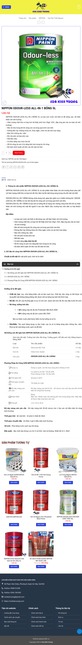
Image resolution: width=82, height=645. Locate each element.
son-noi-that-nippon (33, 162)
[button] (6, 7)
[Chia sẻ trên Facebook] (7, 167)
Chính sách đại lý (37, 613)
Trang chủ (22, 18)
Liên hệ (60, 626)
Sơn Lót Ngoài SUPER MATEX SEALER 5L (14, 476)
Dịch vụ (60, 617)
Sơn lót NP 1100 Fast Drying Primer (41, 476)
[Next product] (39, 22)
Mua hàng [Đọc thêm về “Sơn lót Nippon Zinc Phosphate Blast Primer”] (41, 524)
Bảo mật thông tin (10, 622)
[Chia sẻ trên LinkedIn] (23, 167)
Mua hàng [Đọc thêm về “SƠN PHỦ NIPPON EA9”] (14, 524)
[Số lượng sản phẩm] (6, 153)
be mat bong (8, 162)
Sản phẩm (32, 18)
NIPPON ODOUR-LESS (19, 162)
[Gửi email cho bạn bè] (15, 167)
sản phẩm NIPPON (23, 186)
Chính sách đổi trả (37, 626)
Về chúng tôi (62, 613)
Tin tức (60, 622)
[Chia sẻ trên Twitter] (11, 167)
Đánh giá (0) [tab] (11, 180)
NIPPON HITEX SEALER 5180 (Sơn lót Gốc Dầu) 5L (14, 560)
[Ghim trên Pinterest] (19, 167)
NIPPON (42, 18)
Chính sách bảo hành (38, 617)
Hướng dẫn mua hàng (11, 613)
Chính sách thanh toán (38, 622)
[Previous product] (43, 22)
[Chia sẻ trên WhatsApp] (3, 167)
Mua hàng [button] (14, 482)
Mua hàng (19, 153)
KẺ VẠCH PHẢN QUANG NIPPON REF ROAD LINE (41, 560)
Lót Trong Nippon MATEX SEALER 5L (68, 476)
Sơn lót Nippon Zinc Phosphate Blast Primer (41, 518)
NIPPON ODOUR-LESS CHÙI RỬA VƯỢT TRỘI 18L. (68, 518)
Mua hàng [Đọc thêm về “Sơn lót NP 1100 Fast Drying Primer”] (41, 482)
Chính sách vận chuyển (12, 617)
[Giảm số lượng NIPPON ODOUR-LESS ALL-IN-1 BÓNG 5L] (3, 153)
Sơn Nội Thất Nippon (55, 18)
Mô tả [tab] (4, 180)
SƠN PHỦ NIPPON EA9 (14, 517)
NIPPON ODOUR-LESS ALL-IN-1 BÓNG (21, 190)
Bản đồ (6, 626)
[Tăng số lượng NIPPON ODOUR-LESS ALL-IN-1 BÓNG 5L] (9, 153)
